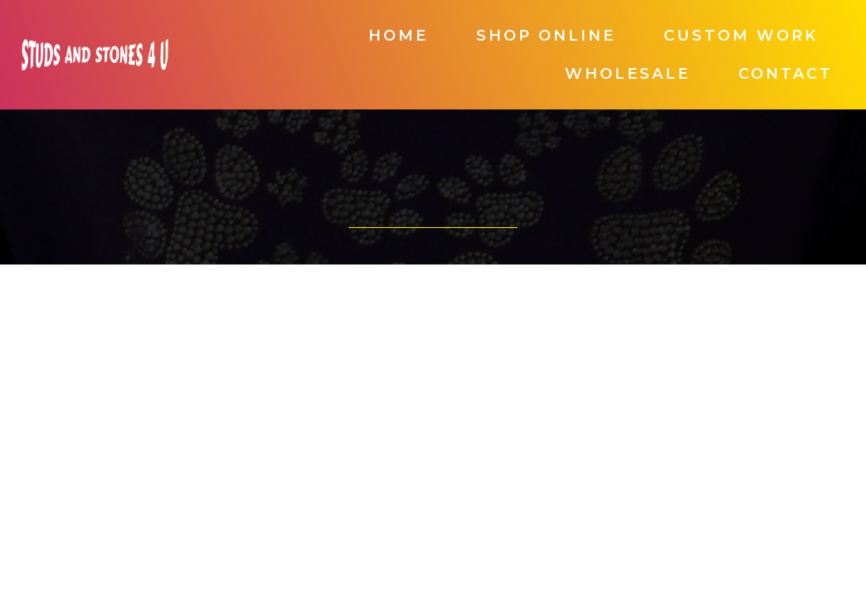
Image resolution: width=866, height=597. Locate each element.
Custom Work (741, 36)
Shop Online (545, 36)
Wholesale (627, 74)
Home (398, 36)
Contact (785, 74)
